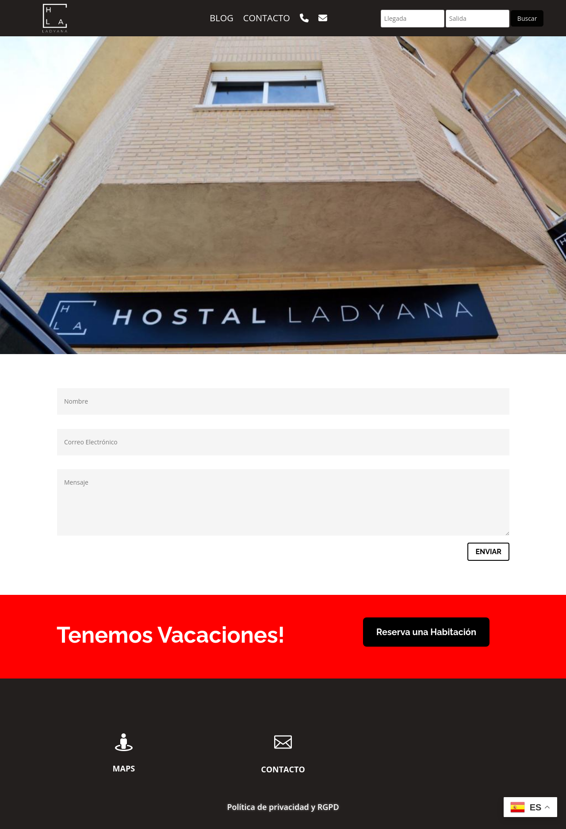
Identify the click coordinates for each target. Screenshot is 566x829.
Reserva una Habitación (426, 632)
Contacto (266, 18)
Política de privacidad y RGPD (283, 808)
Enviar (488, 552)
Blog (221, 18)
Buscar (527, 18)
